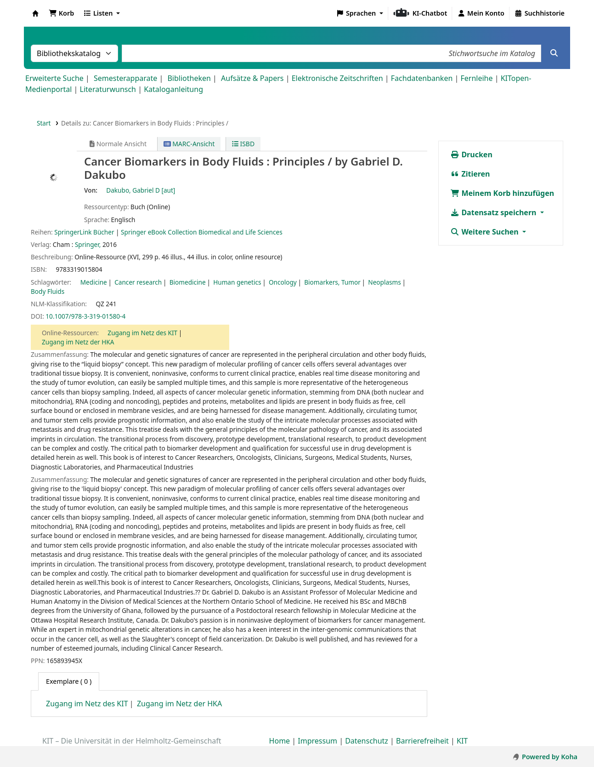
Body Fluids (47, 291)
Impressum (317, 741)
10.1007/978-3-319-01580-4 (85, 316)
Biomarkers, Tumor (332, 282)
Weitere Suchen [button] (485, 232)
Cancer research (138, 282)
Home (279, 741)
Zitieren (470, 174)
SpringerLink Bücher (84, 232)
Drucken (471, 154)
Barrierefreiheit (422, 741)
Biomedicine (188, 282)
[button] (61, 13)
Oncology (283, 282)
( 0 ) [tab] (68, 681)
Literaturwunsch (108, 89)
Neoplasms (384, 282)
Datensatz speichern (494, 212)
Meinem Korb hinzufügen (502, 193)
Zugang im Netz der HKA (78, 342)
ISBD (243, 143)
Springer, (88, 244)
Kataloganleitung (173, 89)
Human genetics (237, 282)
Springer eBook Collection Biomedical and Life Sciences (202, 232)
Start (44, 123)
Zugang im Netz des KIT (142, 332)
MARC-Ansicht (189, 143)
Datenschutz (366, 741)
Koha (35, 13)
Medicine (93, 282)
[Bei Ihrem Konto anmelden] (480, 13)
